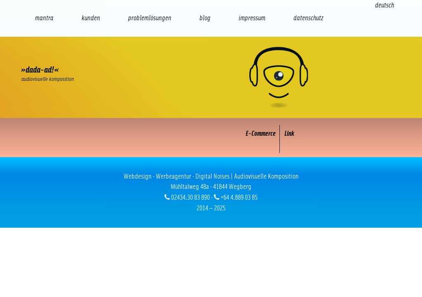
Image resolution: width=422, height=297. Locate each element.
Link (289, 133)
